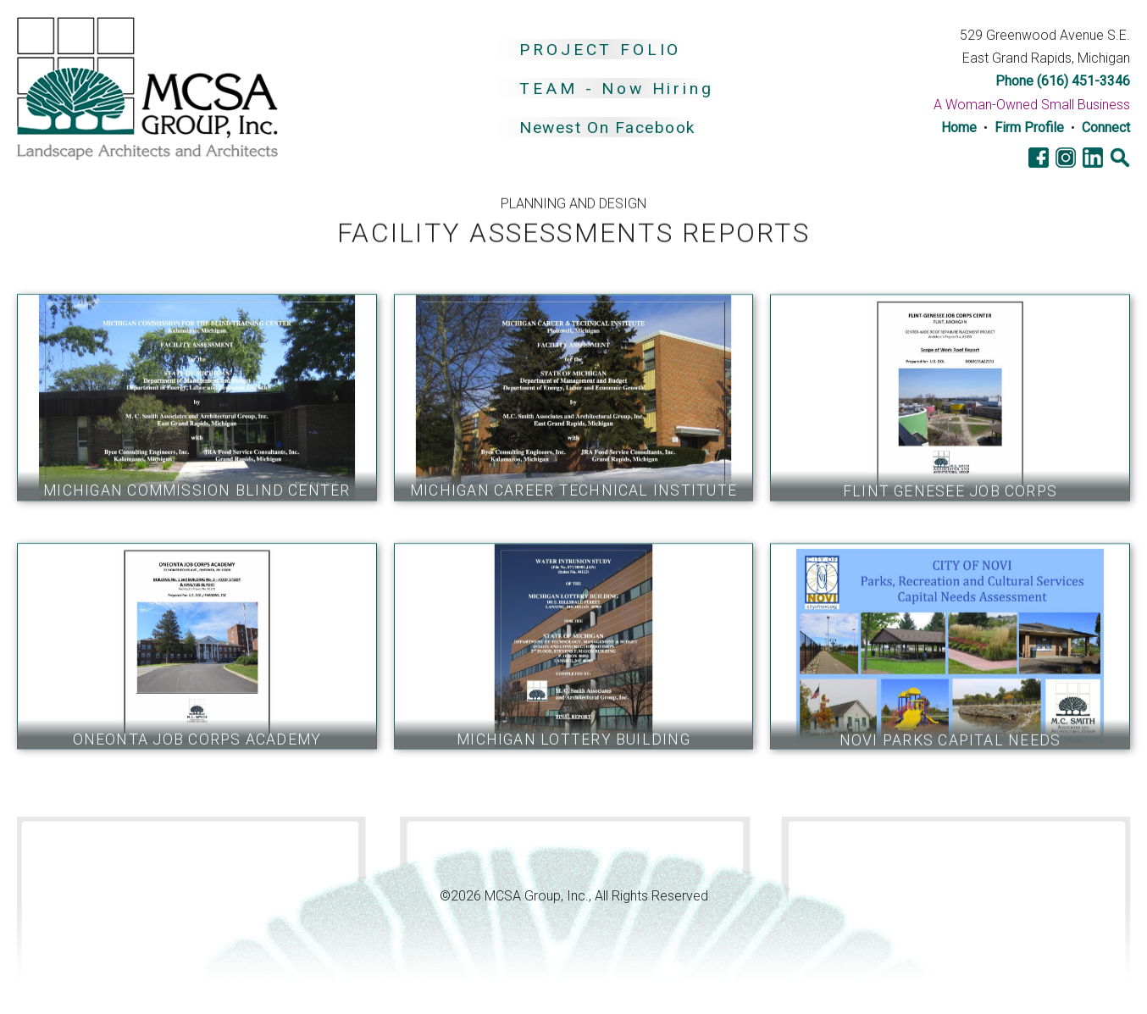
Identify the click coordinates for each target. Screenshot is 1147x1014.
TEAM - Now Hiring (616, 88)
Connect (1106, 127)
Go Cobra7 (63, 845)
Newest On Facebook (607, 128)
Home (959, 127)
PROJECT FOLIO (600, 49)
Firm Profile (1029, 127)
